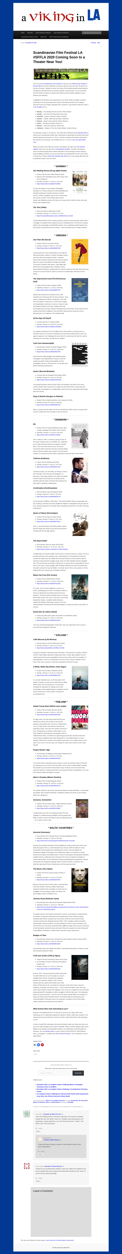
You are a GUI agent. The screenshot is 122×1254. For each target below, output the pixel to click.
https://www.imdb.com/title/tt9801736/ (48, 675)
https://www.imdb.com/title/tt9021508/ (48, 944)
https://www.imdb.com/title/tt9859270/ (48, 496)
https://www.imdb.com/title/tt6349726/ (48, 758)
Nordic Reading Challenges (43, 32)
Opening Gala (82, 133)
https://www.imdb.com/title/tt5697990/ (48, 880)
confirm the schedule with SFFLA (57, 156)
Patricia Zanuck (55, 1102)
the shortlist (38, 107)
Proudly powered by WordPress (61, 1247)
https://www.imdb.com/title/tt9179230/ (48, 620)
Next (99, 42)
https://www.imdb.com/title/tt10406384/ (49, 326)
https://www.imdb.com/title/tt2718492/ (48, 435)
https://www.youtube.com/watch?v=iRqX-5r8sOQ (52, 549)
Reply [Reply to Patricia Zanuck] (41, 1154)
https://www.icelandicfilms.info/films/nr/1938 (50, 648)
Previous (93, 42)
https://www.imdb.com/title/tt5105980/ (48, 808)
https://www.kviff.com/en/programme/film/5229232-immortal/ (56, 840)
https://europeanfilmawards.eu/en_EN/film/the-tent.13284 (55, 216)
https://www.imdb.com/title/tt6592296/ (48, 714)
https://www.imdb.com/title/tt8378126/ (48, 521)
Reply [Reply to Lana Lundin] (38, 1131)
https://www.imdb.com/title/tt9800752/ (48, 290)
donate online (49, 1031)
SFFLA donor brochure (63, 1033)
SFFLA (48, 1102)
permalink (70, 1102)
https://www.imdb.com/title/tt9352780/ (48, 351)
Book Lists (43, 37)
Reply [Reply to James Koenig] (38, 1181)
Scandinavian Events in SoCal (29, 37)
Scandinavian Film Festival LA (53, 83)
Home (22, 32)
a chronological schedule (62, 149)
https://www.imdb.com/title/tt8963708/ (48, 248)
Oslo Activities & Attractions (61, 32)
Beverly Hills (74, 1100)
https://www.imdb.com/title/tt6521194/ (48, 467)
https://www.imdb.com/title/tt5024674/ (48, 785)
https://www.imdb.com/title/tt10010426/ (49, 380)
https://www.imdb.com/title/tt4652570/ (48, 405)
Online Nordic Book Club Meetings (58, 37)
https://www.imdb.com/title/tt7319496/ (48, 184)
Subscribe (78, 1073)
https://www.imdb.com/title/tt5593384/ (48, 969)
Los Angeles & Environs (58, 1100)
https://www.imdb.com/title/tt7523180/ (48, 583)
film (80, 1100)
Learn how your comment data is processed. (60, 1240)
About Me (30, 32)
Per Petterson (41, 1102)
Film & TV (48, 1100)
